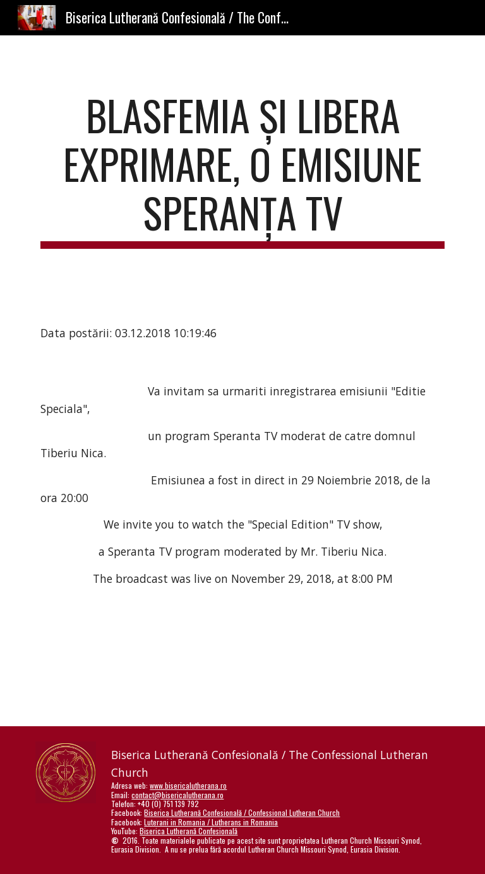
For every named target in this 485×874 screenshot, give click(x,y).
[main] (242, 170)
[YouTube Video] (224, 667)
